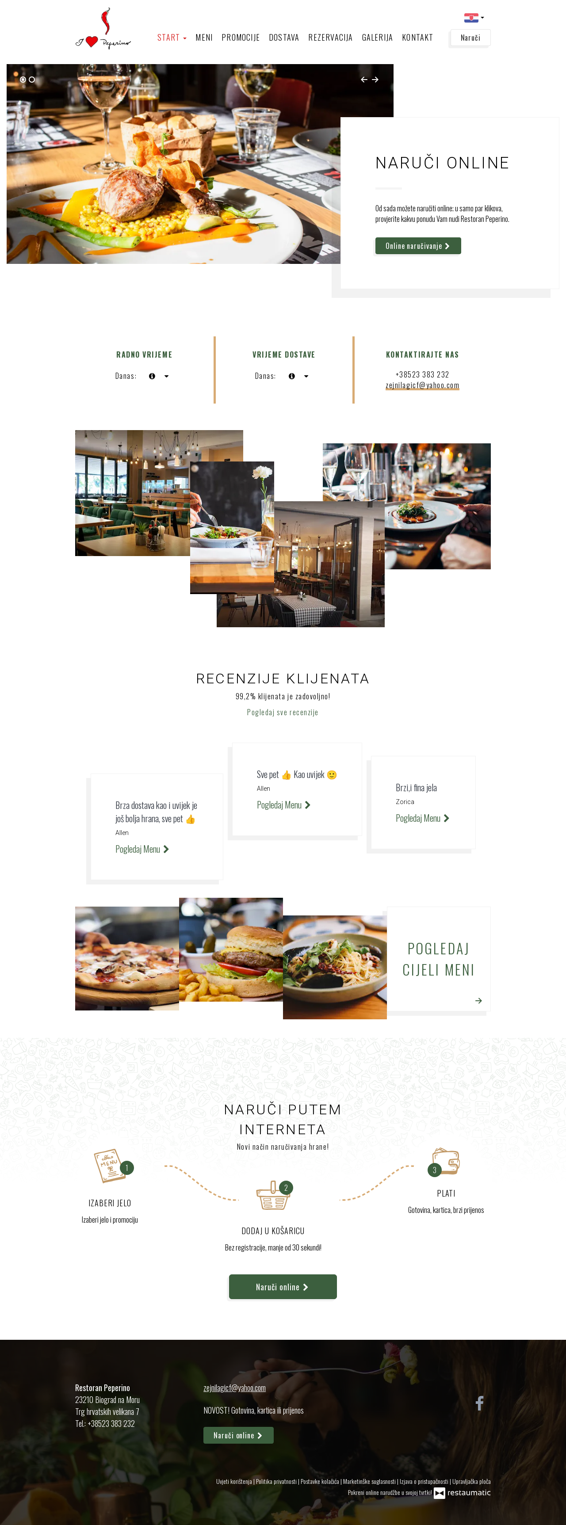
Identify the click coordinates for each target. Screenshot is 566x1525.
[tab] (23, 79)
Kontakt (417, 37)
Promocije (241, 37)
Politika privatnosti (277, 1481)
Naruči (471, 37)
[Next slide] (375, 79)
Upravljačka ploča (471, 1481)
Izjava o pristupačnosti (425, 1481)
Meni (204, 37)
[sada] (152, 375)
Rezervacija (330, 37)
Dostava (284, 37)
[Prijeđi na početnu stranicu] (103, 29)
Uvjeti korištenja (234, 1481)
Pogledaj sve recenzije (282, 712)
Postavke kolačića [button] (320, 1481)
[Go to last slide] (364, 79)
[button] (474, 17)
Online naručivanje (418, 245)
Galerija (378, 37)
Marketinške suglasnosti (370, 1481)
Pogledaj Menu (143, 848)
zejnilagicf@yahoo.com (422, 385)
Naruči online (283, 1286)
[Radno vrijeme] (166, 375)
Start (172, 37)
